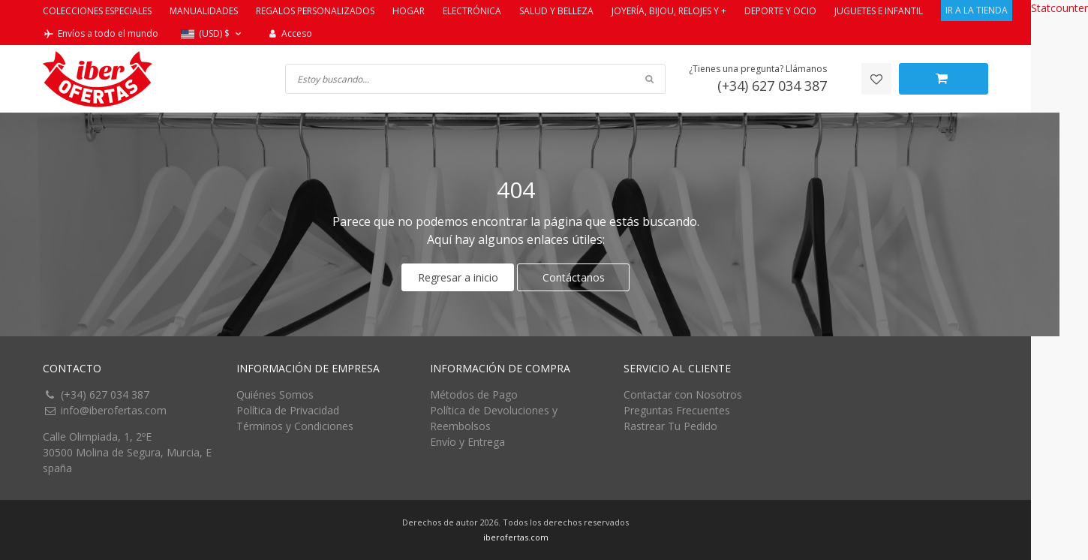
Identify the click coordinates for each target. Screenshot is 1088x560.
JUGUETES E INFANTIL (878, 11)
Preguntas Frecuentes (677, 410)
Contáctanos (573, 277)
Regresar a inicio (458, 277)
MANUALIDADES (204, 11)
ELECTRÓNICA (472, 11)
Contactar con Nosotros (683, 394)
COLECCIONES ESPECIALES (97, 11)
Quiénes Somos (275, 394)
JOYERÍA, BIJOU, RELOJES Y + (669, 11)
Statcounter (1059, 8)
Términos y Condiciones (294, 426)
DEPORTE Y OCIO (780, 11)
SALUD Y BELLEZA (556, 11)
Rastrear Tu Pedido (670, 426)
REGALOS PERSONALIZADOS (315, 11)
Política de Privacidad (287, 410)
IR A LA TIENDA (976, 10)
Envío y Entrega (467, 442)
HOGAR (408, 11)
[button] (213, 34)
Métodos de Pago (474, 394)
